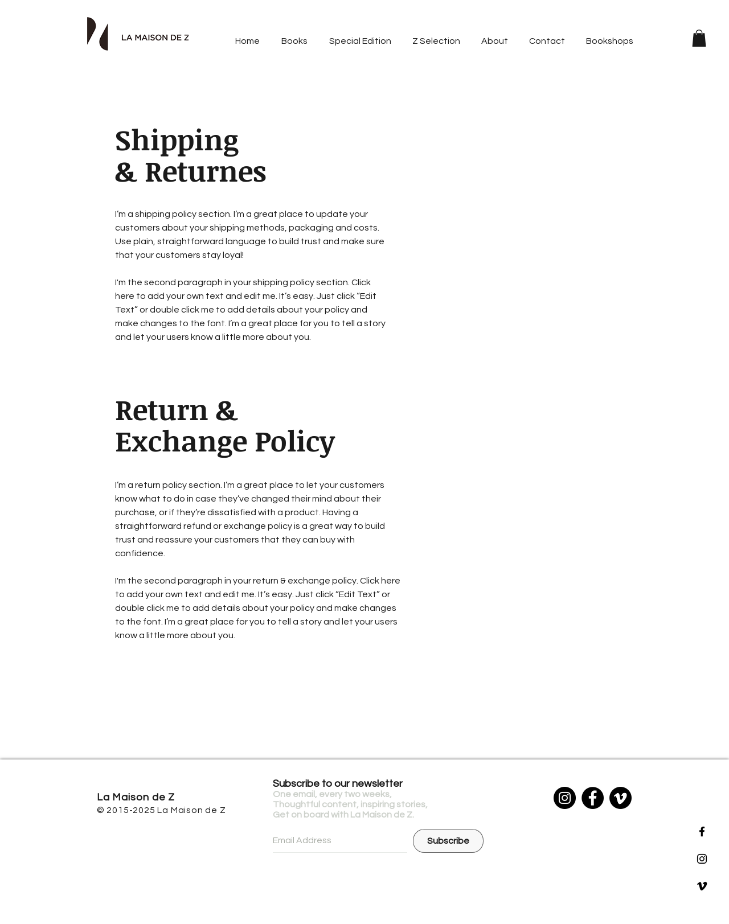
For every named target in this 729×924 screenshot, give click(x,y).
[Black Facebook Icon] (701, 831)
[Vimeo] (620, 798)
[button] (699, 38)
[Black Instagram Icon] (701, 858)
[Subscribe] (448, 841)
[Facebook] (592, 798)
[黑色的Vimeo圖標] (701, 886)
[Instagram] (565, 798)
